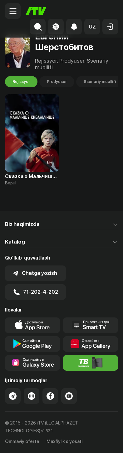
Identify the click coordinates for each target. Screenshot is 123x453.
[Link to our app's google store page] (32, 344)
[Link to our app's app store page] (32, 325)
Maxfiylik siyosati (64, 441)
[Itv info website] (90, 363)
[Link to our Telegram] (13, 396)
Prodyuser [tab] (56, 81)
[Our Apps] (90, 325)
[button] (92, 26)
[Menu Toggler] (13, 11)
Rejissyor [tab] (21, 81)
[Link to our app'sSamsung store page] (32, 363)
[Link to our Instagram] (31, 396)
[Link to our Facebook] (50, 396)
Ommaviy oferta (22, 441)
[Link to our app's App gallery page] (90, 344)
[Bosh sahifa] (36, 11)
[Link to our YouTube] (69, 396)
